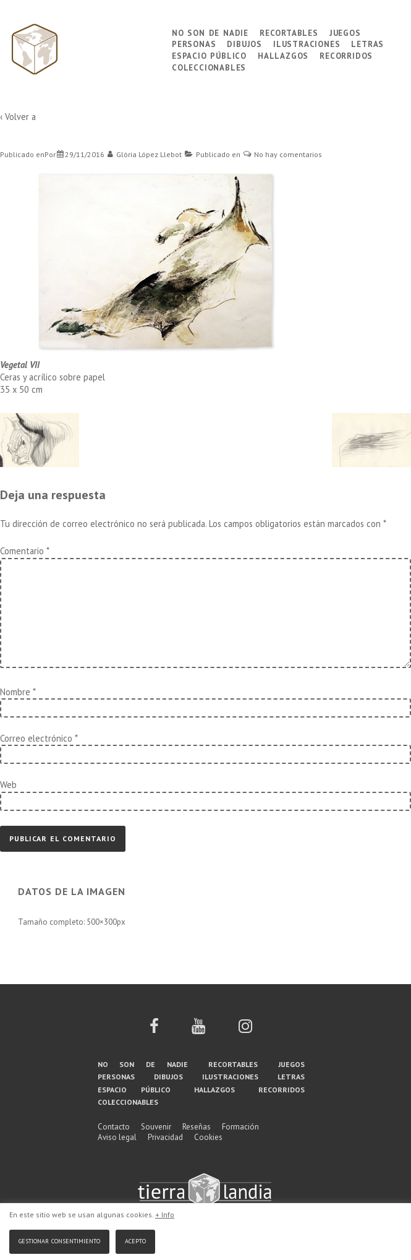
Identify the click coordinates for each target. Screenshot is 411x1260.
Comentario (24, 551)
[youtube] (198, 1030)
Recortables (289, 32)
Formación (240, 1126)
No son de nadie (210, 32)
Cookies (208, 1137)
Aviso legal (117, 1137)
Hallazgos (283, 55)
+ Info (164, 1214)
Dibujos (244, 43)
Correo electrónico (36, 738)
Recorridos (346, 55)
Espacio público (209, 55)
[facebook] (154, 1030)
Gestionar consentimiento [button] (59, 1240)
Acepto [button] (135, 1240)
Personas (194, 43)
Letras (367, 43)
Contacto (114, 1126)
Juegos (345, 32)
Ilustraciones (306, 43)
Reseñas (196, 1126)
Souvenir (156, 1126)
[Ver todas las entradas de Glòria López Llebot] (145, 154)
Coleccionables (209, 66)
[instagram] (245, 1030)
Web (8, 785)
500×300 (102, 922)
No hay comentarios (288, 154)
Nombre (15, 692)
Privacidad (165, 1137)
